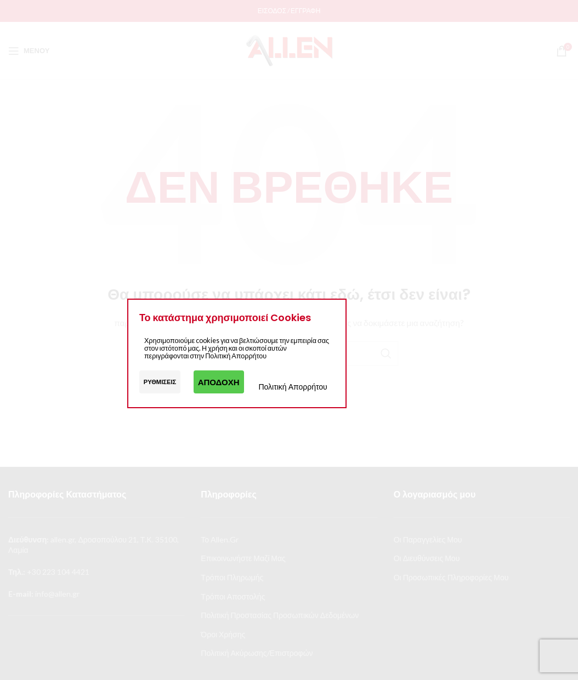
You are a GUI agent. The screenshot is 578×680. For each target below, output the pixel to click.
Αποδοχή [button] (219, 382)
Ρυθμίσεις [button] (160, 381)
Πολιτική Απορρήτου (292, 386)
